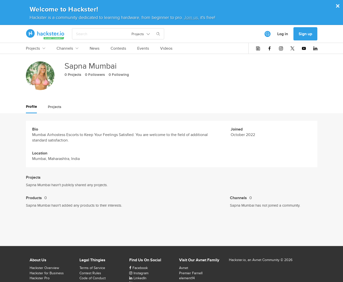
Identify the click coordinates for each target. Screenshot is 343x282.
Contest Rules (90, 273)
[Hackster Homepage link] (45, 34)
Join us (191, 17)
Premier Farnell (191, 273)
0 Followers (95, 74)
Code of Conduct (92, 278)
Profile (31, 106)
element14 (187, 278)
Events (143, 48)
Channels (67, 48)
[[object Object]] (268, 34)
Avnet (183, 267)
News (94, 48)
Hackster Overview (44, 267)
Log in (282, 34)
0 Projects (73, 74)
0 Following (119, 74)
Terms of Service (92, 267)
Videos (166, 48)
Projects (35, 48)
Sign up (305, 34)
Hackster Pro (40, 278)
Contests (118, 48)
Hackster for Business (47, 273)
